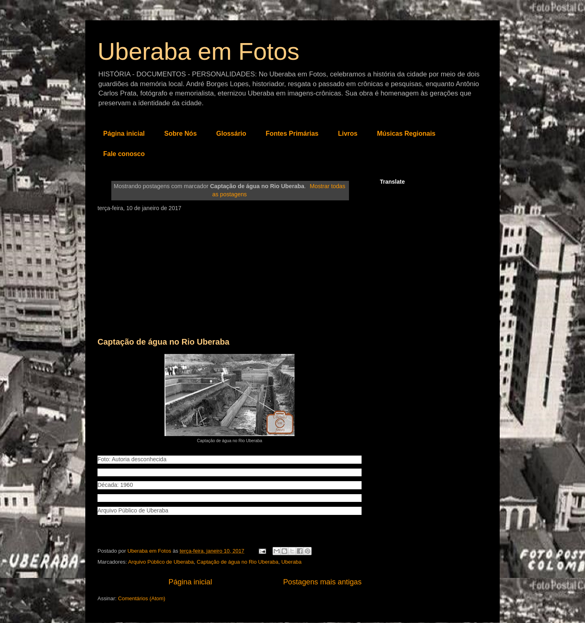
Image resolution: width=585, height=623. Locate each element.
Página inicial (124, 133)
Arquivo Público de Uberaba (161, 562)
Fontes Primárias (292, 133)
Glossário (231, 133)
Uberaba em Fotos (198, 51)
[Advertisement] (230, 272)
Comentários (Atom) (141, 598)
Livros (348, 133)
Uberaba (291, 562)
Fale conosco (124, 153)
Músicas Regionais (406, 133)
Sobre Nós (180, 133)
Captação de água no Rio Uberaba (164, 341)
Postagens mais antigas (322, 582)
